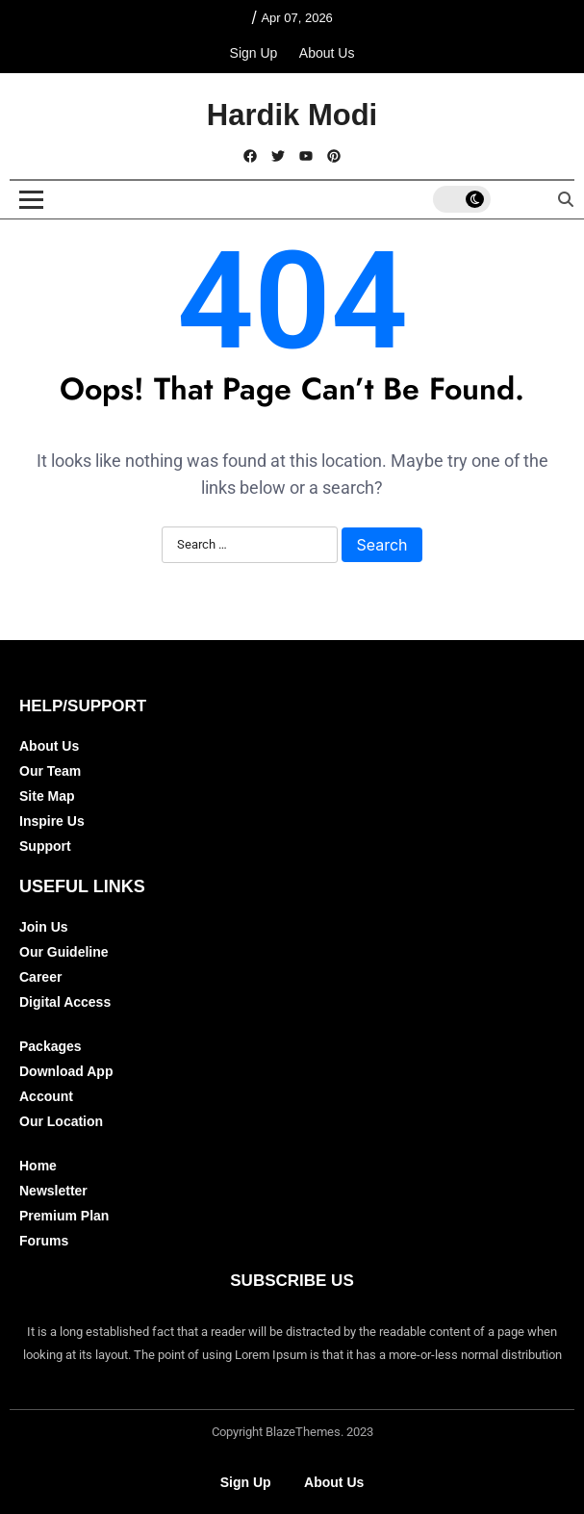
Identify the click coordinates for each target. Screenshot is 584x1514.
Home (38, 1165)
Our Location (61, 1121)
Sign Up (254, 53)
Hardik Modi (292, 115)
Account (46, 1096)
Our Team (50, 771)
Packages (50, 1046)
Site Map (47, 796)
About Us (327, 53)
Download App (66, 1071)
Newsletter (53, 1190)
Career (40, 977)
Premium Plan (64, 1215)
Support (45, 846)
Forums (43, 1240)
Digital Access (65, 1002)
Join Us (43, 927)
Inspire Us (52, 821)
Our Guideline (64, 952)
